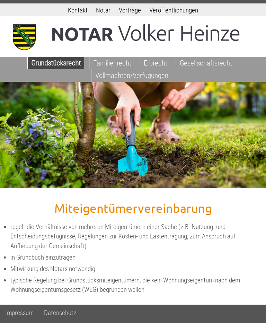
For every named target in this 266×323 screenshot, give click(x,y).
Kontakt (78, 10)
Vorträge (130, 10)
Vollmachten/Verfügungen (131, 75)
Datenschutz (60, 313)
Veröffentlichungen (173, 10)
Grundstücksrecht (56, 63)
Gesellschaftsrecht (206, 63)
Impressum (19, 313)
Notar (103, 10)
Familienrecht (112, 63)
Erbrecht (155, 63)
